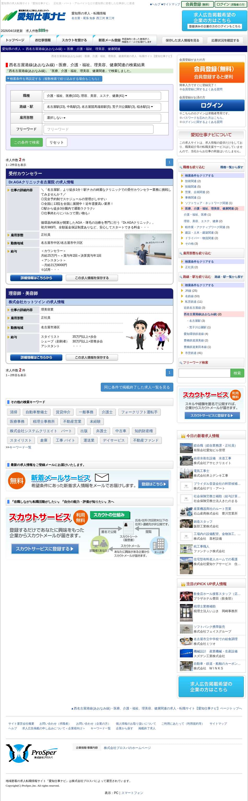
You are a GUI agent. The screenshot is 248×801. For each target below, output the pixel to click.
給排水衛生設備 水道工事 (212, 458)
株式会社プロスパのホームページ (127, 748)
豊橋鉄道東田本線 (195, 346)
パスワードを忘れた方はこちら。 (203, 117)
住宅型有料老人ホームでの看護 (216, 559)
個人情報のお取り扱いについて (136, 723)
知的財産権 (144, 431)
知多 (92, 18)
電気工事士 (201, 471)
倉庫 (44, 440)
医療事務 (17, 421)
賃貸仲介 (63, 412)
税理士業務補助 (205, 606)
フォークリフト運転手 (139, 412)
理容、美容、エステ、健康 (201, 221)
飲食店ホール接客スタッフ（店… (217, 594)
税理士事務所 (44, 421)
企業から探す (124, 728)
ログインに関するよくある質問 (202, 121)
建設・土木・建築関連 (199, 232)
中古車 (120, 431)
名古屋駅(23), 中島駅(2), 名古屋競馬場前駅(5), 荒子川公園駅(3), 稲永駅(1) (100, 107)
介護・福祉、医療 (195, 214)
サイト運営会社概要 (21, 723)
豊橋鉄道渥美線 (194, 340)
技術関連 (191, 181)
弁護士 (101, 431)
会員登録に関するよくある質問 (202, 89)
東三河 (110, 18)
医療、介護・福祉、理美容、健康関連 (209, 208)
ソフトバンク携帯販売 (209, 627)
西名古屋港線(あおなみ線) (200, 314)
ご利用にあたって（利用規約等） (182, 723)
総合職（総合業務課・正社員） (216, 445)
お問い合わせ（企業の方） (93, 723)
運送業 (89, 440)
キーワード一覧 (20, 447)
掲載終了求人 (147, 728)
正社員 (189, 267)
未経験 (95, 421)
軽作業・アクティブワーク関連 (205, 227)
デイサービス (114, 440)
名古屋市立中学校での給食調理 (216, 639)
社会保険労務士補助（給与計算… (217, 496)
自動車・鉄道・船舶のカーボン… (217, 663)
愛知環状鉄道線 (194, 333)
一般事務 (86, 412)
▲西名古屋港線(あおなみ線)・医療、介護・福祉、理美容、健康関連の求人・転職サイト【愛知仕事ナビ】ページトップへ (156, 708)
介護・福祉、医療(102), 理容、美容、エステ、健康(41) (87, 96)
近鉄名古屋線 (192, 307)
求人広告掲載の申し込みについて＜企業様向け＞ (53, 728)
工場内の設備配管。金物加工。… (217, 534)
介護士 (107, 412)
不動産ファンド (146, 440)
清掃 (13, 412)
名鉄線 (189, 296)
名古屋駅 (195, 320)
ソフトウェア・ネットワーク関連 (206, 203)
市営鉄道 (191, 352)
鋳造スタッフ (205, 521)
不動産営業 (72, 421)
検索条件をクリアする (199, 175)
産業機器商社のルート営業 (212, 509)
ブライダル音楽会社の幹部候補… (217, 484)
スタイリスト (21, 440)
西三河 (100, 18)
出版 (84, 431)
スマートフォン (132, 793)
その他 (189, 243)
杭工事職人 (201, 546)
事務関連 (191, 197)
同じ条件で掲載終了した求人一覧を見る (137, 387)
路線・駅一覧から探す (229, 276)
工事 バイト (65, 440)
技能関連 (191, 186)
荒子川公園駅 (197, 327)
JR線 (188, 290)
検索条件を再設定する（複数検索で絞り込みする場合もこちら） (54, 79)
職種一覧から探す (231, 167)
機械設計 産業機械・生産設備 (216, 651)
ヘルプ (12, 728)
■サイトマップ (170, 4)
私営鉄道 (191, 301)
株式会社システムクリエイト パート (41, 431)
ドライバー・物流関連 (199, 238)
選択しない (56, 118)
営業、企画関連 (195, 192)
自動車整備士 (37, 412)
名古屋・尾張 (80, 18)
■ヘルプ (155, 4)
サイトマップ (218, 723)
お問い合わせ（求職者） (55, 723)
